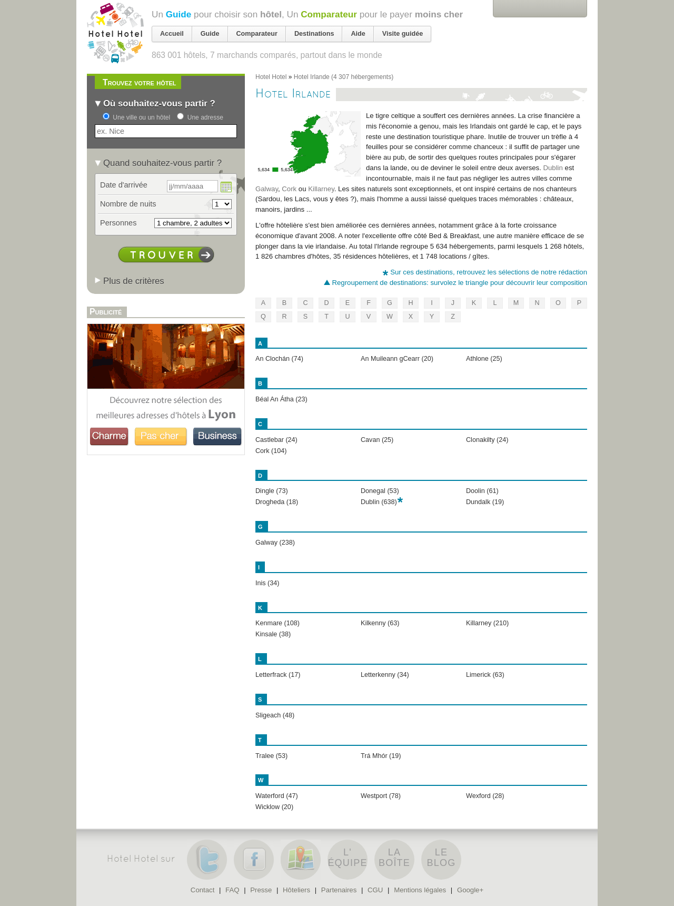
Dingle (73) (271, 491)
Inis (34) (267, 583)
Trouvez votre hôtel (139, 82)
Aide (358, 33)
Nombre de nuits (128, 204)
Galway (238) (275, 542)
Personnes (118, 223)
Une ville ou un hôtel (141, 117)
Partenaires (338, 890)
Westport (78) (381, 796)
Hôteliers (296, 890)
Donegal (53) (380, 491)
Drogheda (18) (276, 502)
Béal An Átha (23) (281, 399)
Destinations (314, 33)
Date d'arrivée (123, 185)
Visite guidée (402, 33)
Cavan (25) (377, 440)
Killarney (321, 189)
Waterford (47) (276, 796)
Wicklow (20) (274, 807)
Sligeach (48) (274, 715)
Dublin (553, 168)
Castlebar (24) (276, 440)
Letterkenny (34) (385, 674)
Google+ (470, 890)
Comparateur (329, 14)
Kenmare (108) (277, 623)
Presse (261, 890)
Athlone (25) (484, 358)
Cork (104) (271, 451)
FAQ (232, 890)
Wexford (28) (485, 796)
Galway (266, 189)
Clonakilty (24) (487, 440)
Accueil (172, 33)
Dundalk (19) (485, 502)
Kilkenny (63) (380, 623)
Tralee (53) (271, 756)
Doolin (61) (482, 491)
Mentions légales (420, 890)
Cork (289, 189)
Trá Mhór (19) (381, 756)
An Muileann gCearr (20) (397, 358)
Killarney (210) (487, 623)
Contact (202, 890)
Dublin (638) (379, 502)
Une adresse (205, 117)
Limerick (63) (485, 674)
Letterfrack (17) (277, 674)
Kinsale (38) (273, 634)
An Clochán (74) (279, 358)
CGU (375, 890)
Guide (179, 14)
